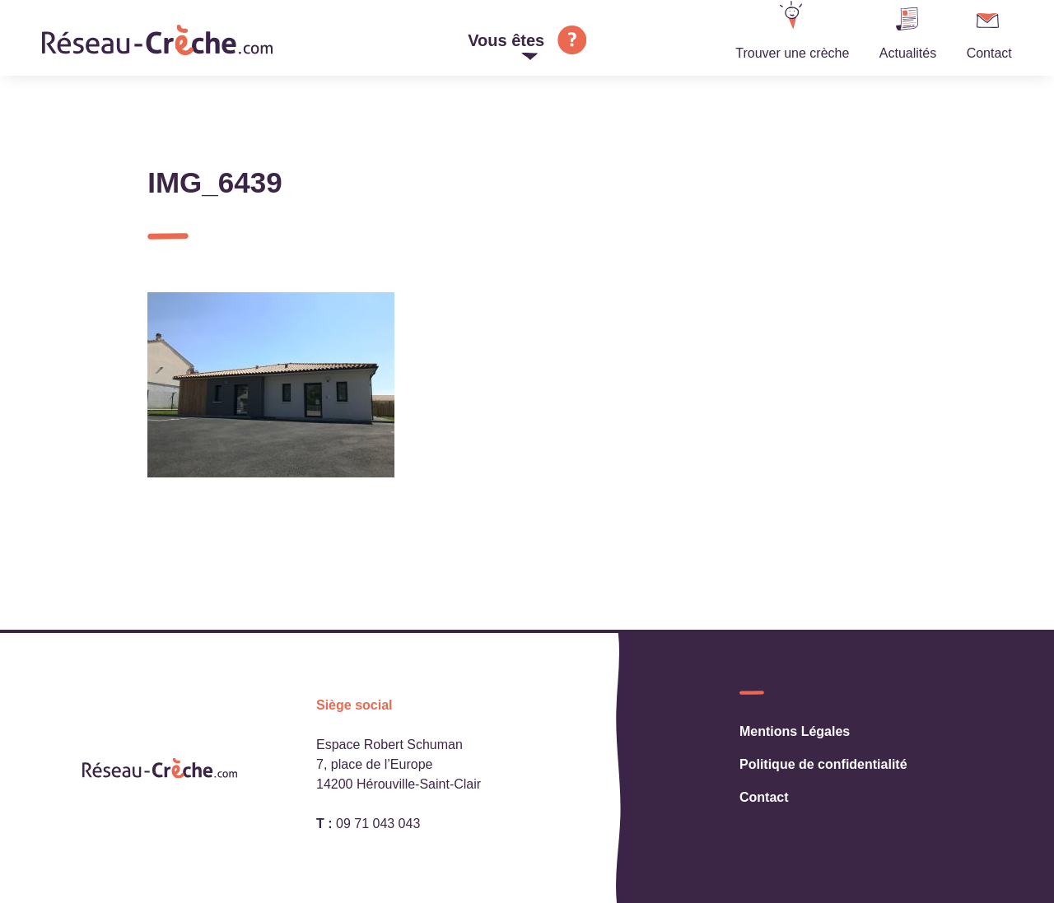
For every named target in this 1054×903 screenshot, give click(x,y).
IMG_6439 (214, 182)
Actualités (907, 53)
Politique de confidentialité (823, 764)
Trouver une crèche (792, 53)
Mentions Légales (794, 731)
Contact (989, 53)
